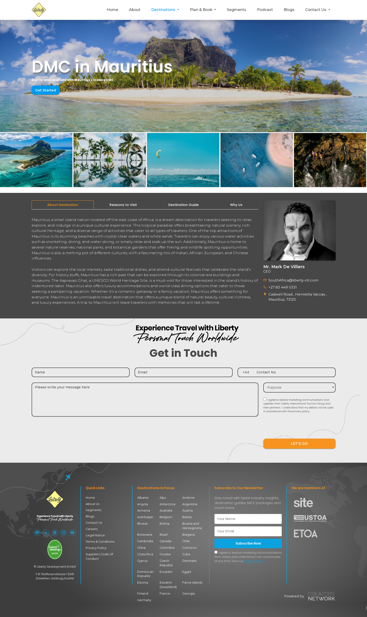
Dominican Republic (145, 571)
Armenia (143, 509)
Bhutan (142, 522)
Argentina (189, 503)
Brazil (164, 532)
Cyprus (142, 558)
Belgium (166, 515)
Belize (186, 515)
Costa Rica (144, 552)
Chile (185, 539)
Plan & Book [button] (201, 9)
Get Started (45, 90)
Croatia (165, 552)
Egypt (186, 569)
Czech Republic (166, 560)
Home (112, 9)
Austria (187, 509)
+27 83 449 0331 (281, 287)
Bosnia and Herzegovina (191, 524)
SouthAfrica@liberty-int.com (291, 280)
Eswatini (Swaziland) (168, 582)
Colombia (167, 545)
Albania (142, 496)
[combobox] (299, 386)
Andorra (188, 496)
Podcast (265, 9)
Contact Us (93, 521)
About (134, 9)
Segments (236, 9)
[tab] (63, 204)
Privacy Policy (95, 546)
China (141, 545)
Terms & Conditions (99, 539)
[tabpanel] (145, 259)
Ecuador (165, 569)
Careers (91, 527)
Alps (163, 496)
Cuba (186, 552)
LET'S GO (299, 442)
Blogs (289, 9)
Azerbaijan (145, 515)
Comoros (188, 545)
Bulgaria (188, 532)
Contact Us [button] (316, 9)
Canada (165, 539)
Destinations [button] (163, 9)
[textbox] (299, 386)
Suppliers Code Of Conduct (105, 552)
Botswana (144, 532)
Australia (166, 509)
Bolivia (164, 522)
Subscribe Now (248, 542)
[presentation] (298, 427)
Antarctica (167, 503)
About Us (92, 502)
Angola (142, 503)
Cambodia (144, 539)
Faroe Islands (191, 579)
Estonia (142, 579)
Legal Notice (94, 533)
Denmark (189, 558)
